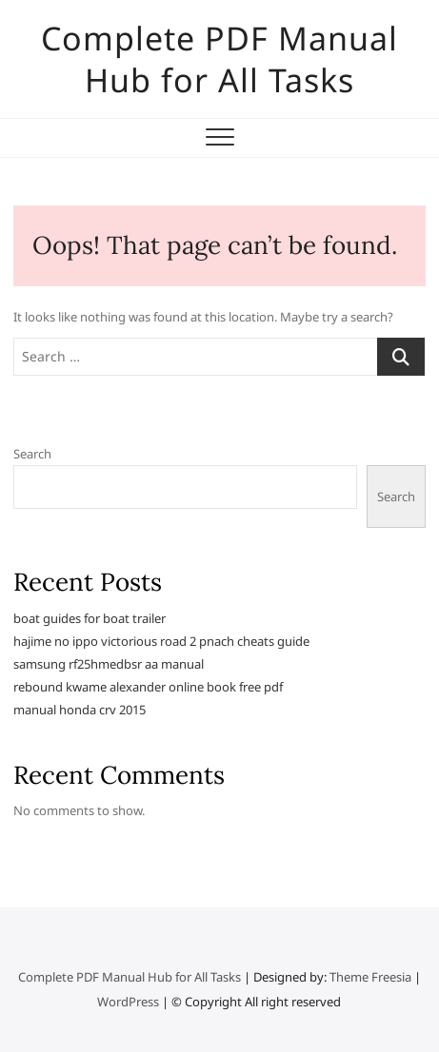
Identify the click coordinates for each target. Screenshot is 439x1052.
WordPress (128, 1001)
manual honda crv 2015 (79, 709)
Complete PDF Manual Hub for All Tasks (219, 59)
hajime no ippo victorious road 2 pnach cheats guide (161, 641)
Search (32, 453)
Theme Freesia (370, 976)
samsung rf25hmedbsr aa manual (108, 663)
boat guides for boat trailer (89, 618)
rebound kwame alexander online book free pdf (148, 686)
